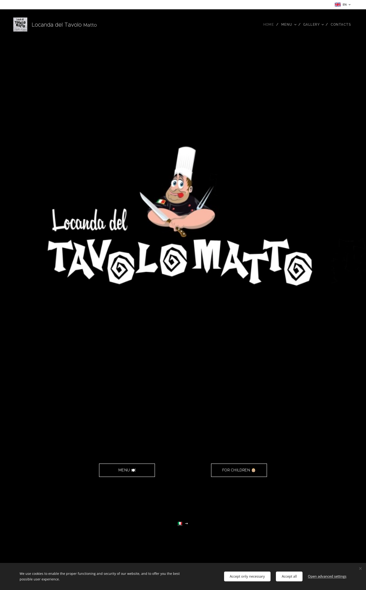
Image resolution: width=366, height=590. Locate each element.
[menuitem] (267, 24)
